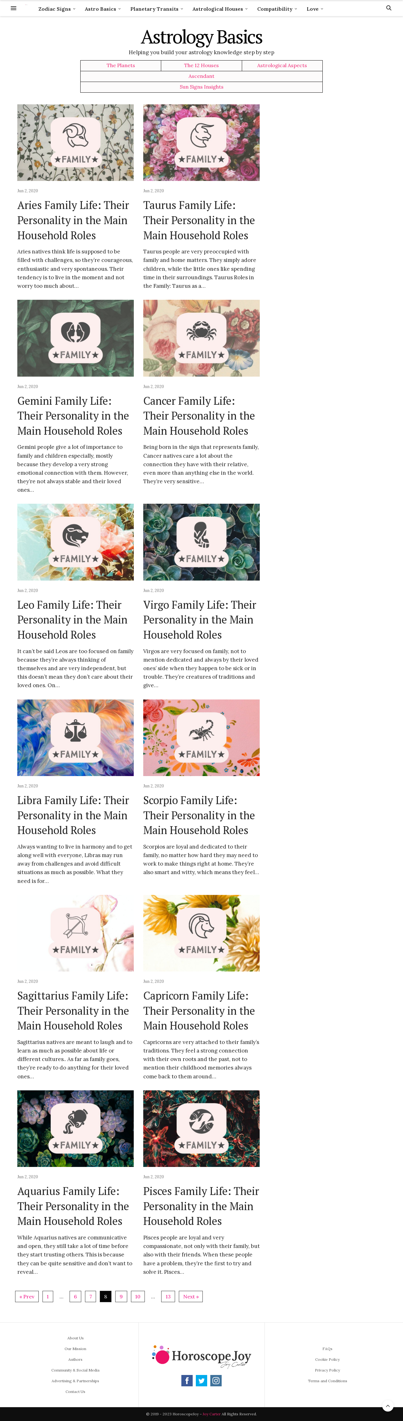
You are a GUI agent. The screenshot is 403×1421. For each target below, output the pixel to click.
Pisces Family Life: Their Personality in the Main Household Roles (201, 1206)
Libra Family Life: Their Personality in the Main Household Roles (73, 815)
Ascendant (201, 76)
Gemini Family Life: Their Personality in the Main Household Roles (73, 416)
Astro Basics (100, 9)
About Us (75, 1338)
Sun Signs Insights (202, 86)
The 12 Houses (201, 65)
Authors (75, 1359)
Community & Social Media (75, 1370)
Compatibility (274, 9)
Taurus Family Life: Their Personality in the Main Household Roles (199, 220)
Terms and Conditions (327, 1380)
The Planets (121, 65)
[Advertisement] (332, 198)
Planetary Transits (154, 9)
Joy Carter (212, 1414)
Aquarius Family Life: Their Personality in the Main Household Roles (73, 1206)
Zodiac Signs (54, 9)
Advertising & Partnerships (75, 1380)
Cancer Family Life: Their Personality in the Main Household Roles (199, 416)
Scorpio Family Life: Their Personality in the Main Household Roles (199, 815)
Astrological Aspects (282, 65)
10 (137, 1296)
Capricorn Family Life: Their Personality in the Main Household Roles (199, 1011)
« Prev (27, 1296)
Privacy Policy (327, 1370)
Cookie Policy (327, 1359)
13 (168, 1296)
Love (313, 9)
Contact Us (75, 1391)
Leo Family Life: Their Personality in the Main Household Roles (72, 620)
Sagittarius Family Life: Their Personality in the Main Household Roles (73, 1011)
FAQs (327, 1348)
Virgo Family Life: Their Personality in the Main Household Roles (199, 620)
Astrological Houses (218, 9)
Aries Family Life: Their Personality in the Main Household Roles (73, 220)
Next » (191, 1296)
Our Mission (75, 1348)
